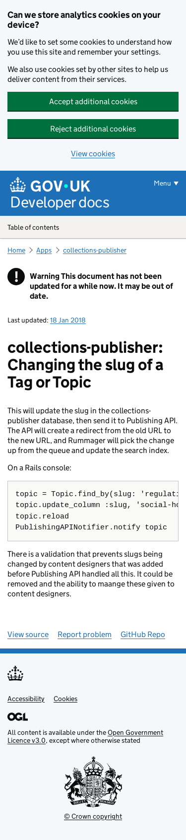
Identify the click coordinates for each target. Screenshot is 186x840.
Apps (44, 250)
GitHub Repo (143, 634)
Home (16, 250)
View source (28, 634)
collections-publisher (94, 250)
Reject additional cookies (93, 128)
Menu (162, 183)
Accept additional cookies (93, 101)
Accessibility (26, 698)
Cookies (65, 698)
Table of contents (93, 228)
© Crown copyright (93, 816)
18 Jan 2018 (68, 320)
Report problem (85, 634)
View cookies (93, 153)
